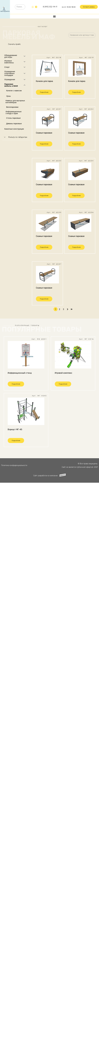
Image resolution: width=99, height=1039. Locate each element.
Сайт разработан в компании (45, 476)
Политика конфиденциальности (14, 465)
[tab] (16, 137)
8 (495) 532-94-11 (50, 7)
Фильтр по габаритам (17, 137)
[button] (89, 7)
